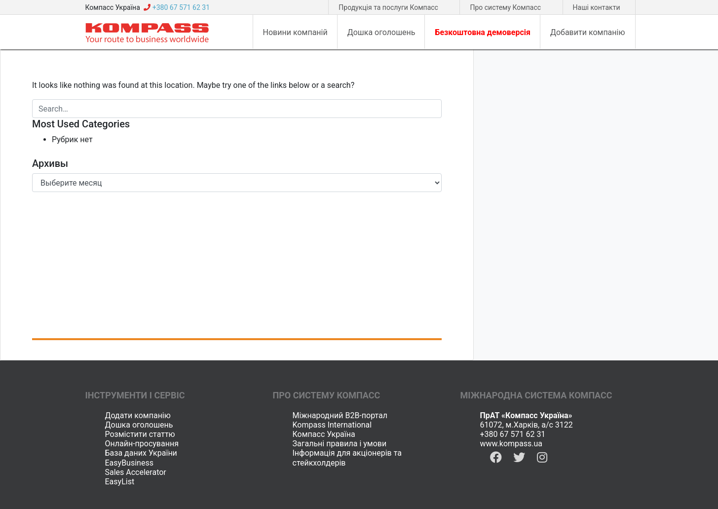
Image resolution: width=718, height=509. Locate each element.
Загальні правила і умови (340, 443)
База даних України (141, 453)
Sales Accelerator (135, 472)
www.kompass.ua (511, 443)
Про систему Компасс (505, 7)
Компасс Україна (324, 434)
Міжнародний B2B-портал (340, 415)
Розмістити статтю (140, 434)
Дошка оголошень (139, 425)
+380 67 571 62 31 (513, 434)
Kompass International (332, 425)
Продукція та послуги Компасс (388, 7)
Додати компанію (138, 415)
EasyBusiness (129, 463)
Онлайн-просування (142, 443)
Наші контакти (596, 7)
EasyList (120, 481)
